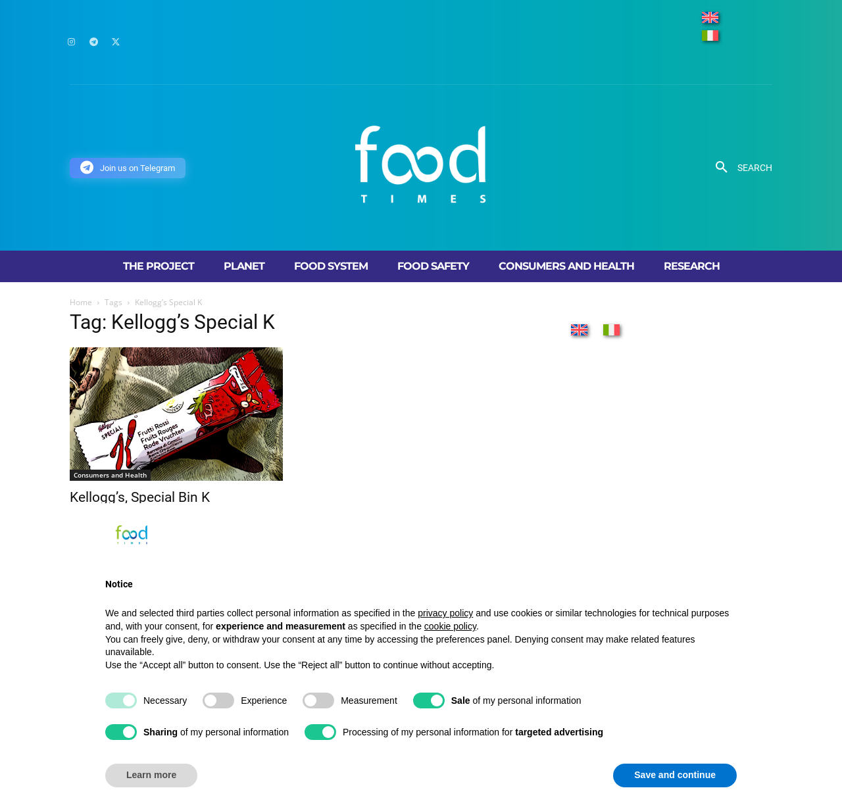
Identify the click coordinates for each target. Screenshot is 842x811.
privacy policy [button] (445, 613)
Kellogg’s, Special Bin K (140, 497)
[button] (739, 168)
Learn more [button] (151, 775)
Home (81, 302)
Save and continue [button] (675, 775)
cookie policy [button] (450, 626)
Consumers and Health (110, 474)
